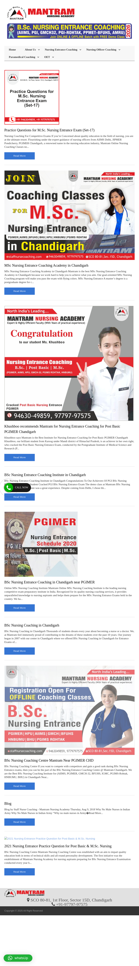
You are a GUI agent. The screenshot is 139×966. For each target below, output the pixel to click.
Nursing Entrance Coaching (61, 49)
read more (19, 155)
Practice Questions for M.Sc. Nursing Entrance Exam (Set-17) (49, 130)
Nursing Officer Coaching (101, 49)
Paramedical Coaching (22, 57)
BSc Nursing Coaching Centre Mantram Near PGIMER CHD (49, 760)
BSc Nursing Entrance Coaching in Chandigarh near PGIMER (49, 582)
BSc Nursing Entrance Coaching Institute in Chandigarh (45, 475)
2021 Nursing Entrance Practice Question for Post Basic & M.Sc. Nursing (57, 846)
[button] (18, 958)
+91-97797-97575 (72, 904)
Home (12, 49)
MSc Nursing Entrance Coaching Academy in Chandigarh (46, 265)
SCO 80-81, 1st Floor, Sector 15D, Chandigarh (71, 900)
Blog (7, 803)
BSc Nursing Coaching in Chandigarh (31, 625)
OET (47, 57)
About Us (30, 49)
